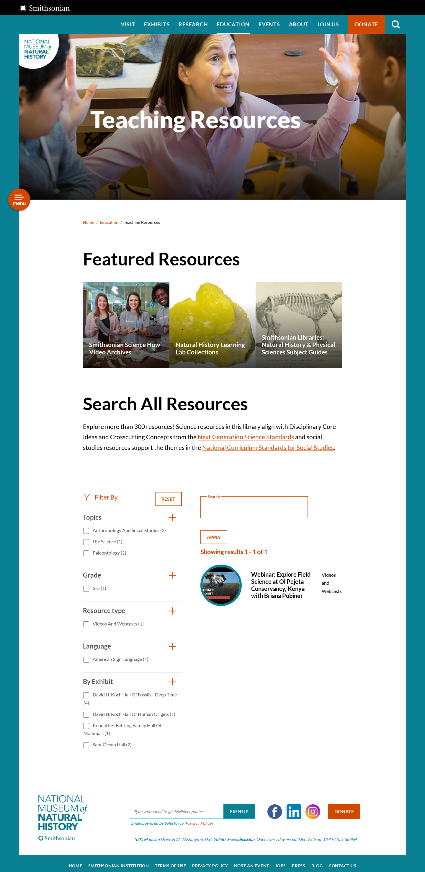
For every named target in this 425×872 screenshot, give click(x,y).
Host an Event (251, 861)
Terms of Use (170, 861)
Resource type (104, 611)
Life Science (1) (107, 541)
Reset (168, 499)
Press (298, 861)
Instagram (310, 806)
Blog (317, 861)
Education (233, 24)
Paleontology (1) (109, 552)
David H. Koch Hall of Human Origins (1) (133, 714)
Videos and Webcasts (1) (118, 623)
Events (269, 24)
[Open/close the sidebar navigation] (19, 200)
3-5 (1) (99, 588)
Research (193, 24)
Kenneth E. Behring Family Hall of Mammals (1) (122, 729)
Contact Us (343, 861)
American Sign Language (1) (120, 659)
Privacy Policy (195, 818)
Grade (92, 575)
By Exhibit (98, 681)
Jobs (280, 861)
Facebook (271, 806)
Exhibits (157, 24)
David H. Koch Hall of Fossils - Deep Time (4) (130, 699)
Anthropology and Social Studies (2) (129, 530)
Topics (92, 517)
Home (88, 222)
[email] (189, 806)
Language (97, 646)
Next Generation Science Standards (246, 436)
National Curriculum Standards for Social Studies (268, 447)
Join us (328, 24)
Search (395, 24)
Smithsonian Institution (118, 861)
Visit (128, 24)
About (299, 24)
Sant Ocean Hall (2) (112, 744)
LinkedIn (291, 806)
